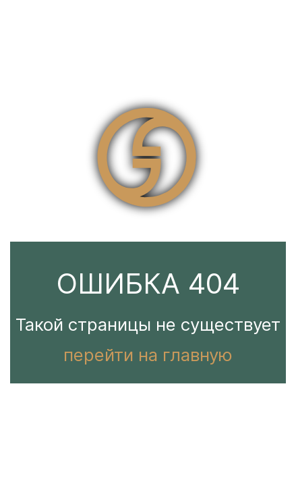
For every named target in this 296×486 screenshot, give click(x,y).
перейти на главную (148, 354)
